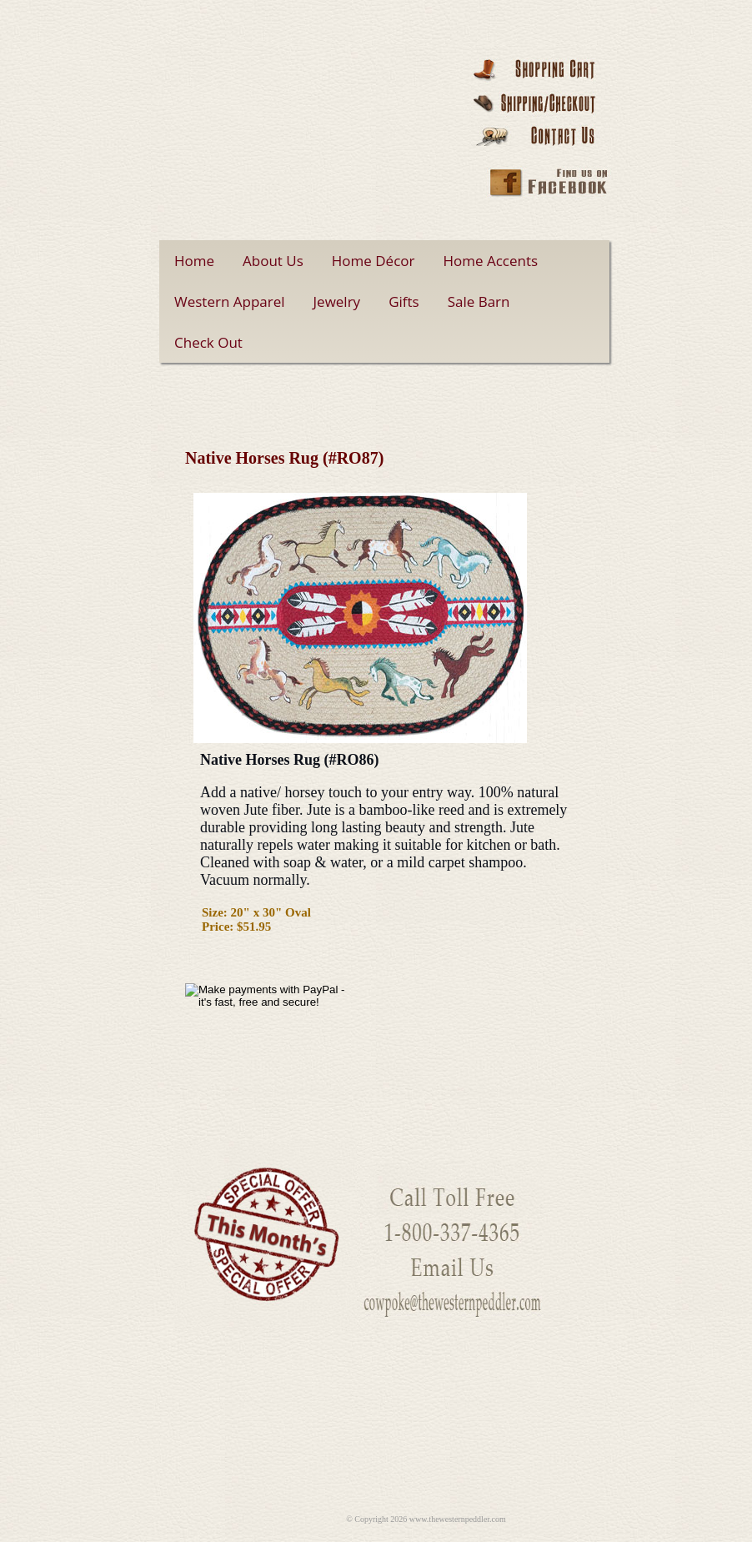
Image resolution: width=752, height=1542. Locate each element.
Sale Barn (479, 301)
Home (194, 260)
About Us (273, 260)
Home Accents (491, 260)
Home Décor (373, 260)
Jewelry (337, 301)
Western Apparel (229, 301)
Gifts (404, 301)
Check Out (208, 342)
